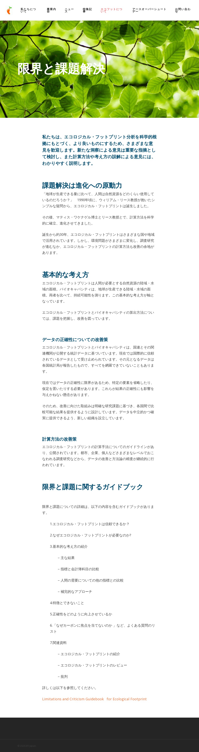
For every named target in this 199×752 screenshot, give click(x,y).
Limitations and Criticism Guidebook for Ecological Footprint (94, 699)
